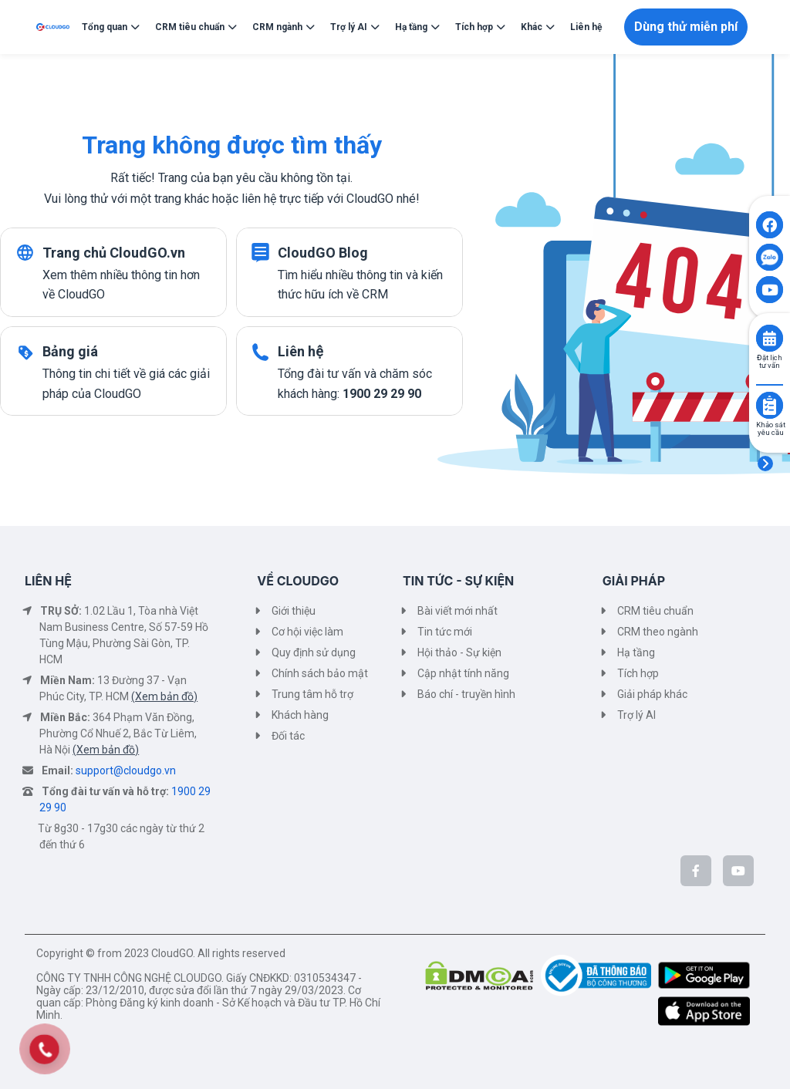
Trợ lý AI (636, 715)
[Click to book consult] (769, 338)
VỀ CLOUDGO (298, 580)
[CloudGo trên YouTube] (738, 870)
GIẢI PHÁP (634, 580)
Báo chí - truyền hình (466, 694)
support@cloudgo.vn (126, 770)
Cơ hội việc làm (307, 631)
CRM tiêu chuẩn (655, 611)
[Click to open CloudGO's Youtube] (769, 289)
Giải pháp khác (652, 694)
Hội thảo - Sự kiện (459, 652)
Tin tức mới (444, 631)
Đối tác (288, 736)
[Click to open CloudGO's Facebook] (769, 224)
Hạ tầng (636, 652)
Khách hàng (300, 715)
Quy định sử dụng (314, 652)
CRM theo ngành (657, 631)
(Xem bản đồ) (164, 696)
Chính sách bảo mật (320, 673)
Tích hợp (638, 673)
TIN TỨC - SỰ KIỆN (458, 580)
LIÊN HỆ (48, 580)
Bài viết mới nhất (457, 611)
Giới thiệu (294, 611)
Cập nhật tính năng (463, 673)
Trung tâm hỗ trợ (312, 694)
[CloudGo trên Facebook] (695, 870)
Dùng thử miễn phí (686, 26)
